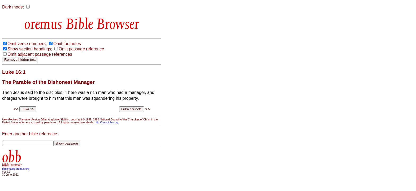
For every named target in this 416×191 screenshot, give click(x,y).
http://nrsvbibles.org (106, 122)
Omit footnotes (67, 43)
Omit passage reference (81, 49)
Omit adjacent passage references (39, 54)
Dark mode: (13, 7)
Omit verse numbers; (27, 43)
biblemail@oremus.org (15, 168)
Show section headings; (29, 49)
